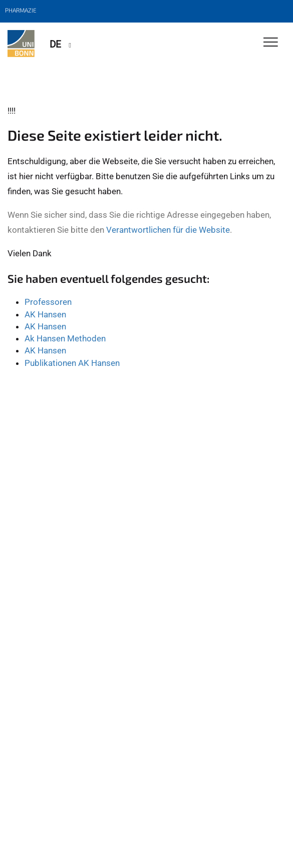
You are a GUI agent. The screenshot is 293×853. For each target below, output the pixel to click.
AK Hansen (45, 314)
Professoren (48, 302)
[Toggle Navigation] (270, 43)
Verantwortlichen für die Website (168, 230)
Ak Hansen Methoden (65, 338)
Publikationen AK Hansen (72, 363)
